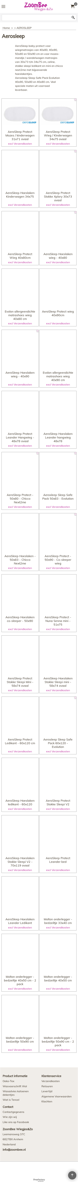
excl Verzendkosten (20, 153)
